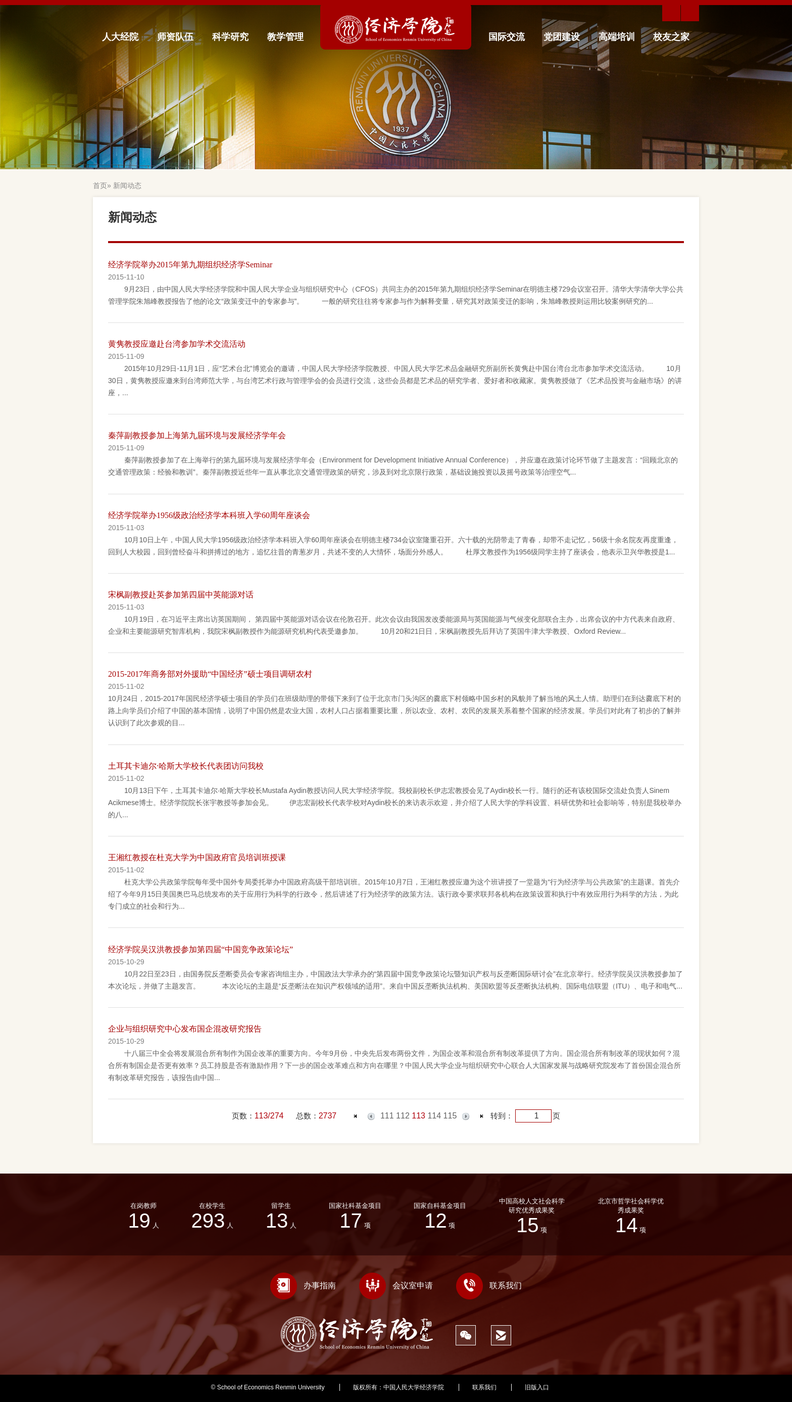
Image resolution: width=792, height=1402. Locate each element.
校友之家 (671, 37)
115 (450, 1115)
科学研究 (230, 37)
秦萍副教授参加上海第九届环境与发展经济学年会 (197, 435)
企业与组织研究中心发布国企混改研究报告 (185, 1028)
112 (403, 1115)
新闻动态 (127, 185)
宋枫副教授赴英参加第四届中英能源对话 (181, 594)
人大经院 (120, 37)
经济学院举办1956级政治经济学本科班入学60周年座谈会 (209, 515)
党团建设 (561, 37)
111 (387, 1115)
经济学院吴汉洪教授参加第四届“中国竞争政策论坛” (200, 949)
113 (418, 1115)
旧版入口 (537, 1387)
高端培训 (617, 37)
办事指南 (303, 1285)
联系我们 (489, 1285)
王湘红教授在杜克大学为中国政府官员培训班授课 (197, 857)
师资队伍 (175, 37)
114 (434, 1115)
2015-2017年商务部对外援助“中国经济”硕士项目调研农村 (210, 674)
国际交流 (506, 37)
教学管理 (285, 37)
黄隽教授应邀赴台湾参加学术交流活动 (176, 344)
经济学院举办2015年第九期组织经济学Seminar (190, 264)
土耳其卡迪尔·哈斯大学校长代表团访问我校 (186, 766)
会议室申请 (396, 1285)
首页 (100, 185)
